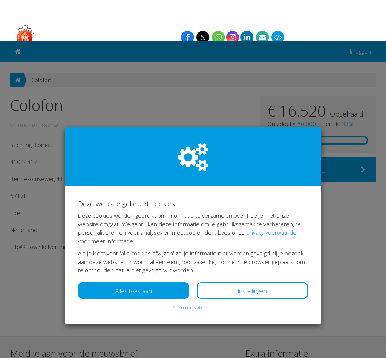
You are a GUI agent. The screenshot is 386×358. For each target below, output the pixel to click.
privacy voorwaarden (273, 191)
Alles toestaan (133, 250)
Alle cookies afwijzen (193, 266)
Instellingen (252, 250)
